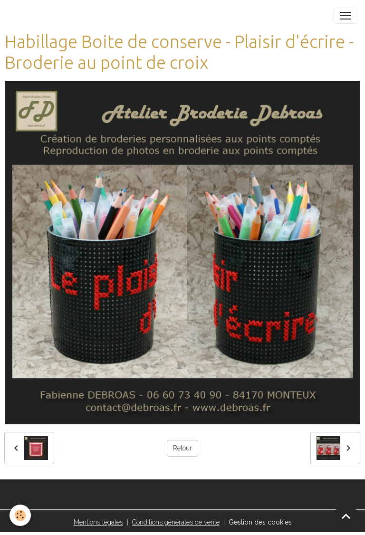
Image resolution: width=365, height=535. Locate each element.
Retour (182, 448)
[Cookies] (20, 515)
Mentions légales (98, 522)
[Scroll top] (346, 516)
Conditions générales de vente (176, 522)
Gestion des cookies (260, 522)
